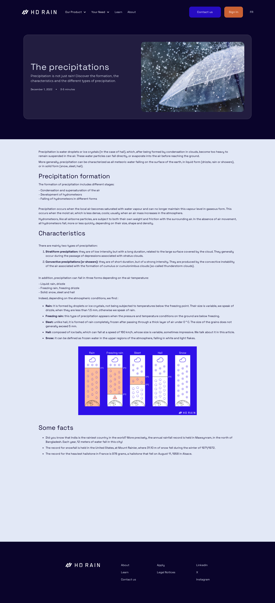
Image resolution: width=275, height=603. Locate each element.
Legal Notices (166, 572)
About (132, 12)
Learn (118, 12)
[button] (75, 12)
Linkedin (202, 565)
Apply (161, 565)
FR (251, 12)
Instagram (203, 579)
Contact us (128, 579)
